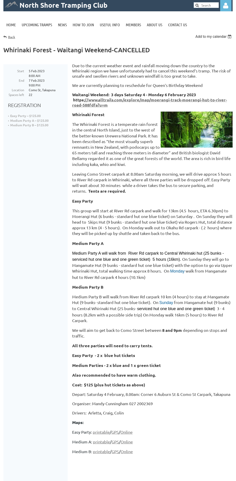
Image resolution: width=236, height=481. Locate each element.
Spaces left (16, 95)
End (21, 80)
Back (11, 37)
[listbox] (214, 36)
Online (126, 432)
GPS (115, 432)
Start (20, 71)
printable (101, 432)
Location (18, 90)
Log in (225, 5)
